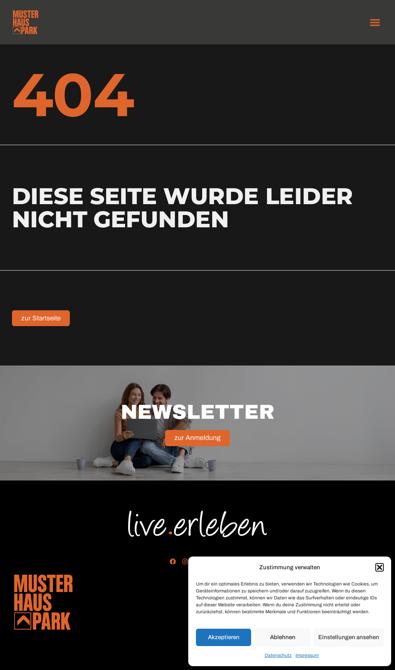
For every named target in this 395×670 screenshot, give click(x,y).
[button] (379, 567)
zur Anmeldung (197, 438)
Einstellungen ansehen (348, 637)
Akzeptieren (224, 637)
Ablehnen (282, 637)
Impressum (307, 655)
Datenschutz (278, 655)
